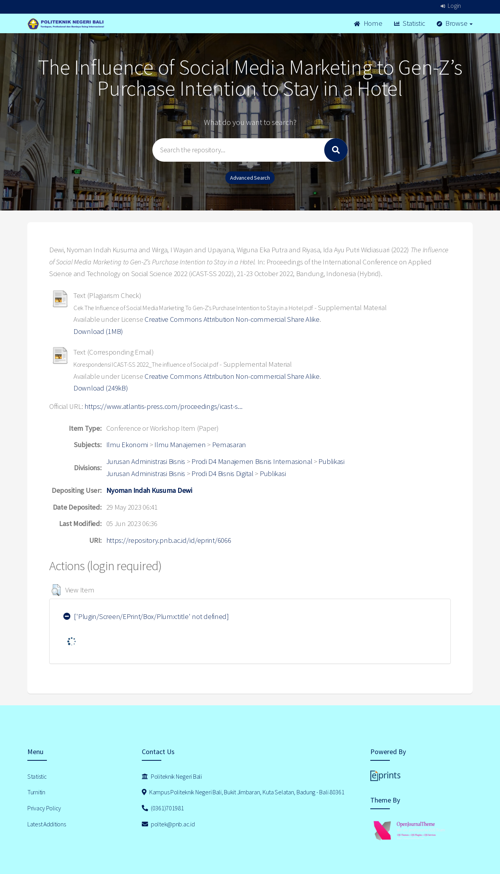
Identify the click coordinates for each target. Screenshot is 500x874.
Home (368, 23)
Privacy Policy (44, 808)
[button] (56, 590)
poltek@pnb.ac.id (168, 824)
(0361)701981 (163, 808)
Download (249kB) (100, 387)
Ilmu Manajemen (179, 444)
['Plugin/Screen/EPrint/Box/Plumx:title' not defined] (146, 616)
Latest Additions (46, 824)
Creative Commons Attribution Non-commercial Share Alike (232, 319)
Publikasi (331, 461)
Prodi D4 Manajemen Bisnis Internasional (251, 461)
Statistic (409, 23)
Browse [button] (455, 23)
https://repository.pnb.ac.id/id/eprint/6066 (168, 540)
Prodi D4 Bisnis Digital (222, 473)
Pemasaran (229, 444)
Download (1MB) (98, 331)
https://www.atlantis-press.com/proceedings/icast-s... (163, 406)
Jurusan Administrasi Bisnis (145, 461)
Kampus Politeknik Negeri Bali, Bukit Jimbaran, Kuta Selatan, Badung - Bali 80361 (243, 792)
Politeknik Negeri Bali (172, 776)
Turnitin (36, 792)
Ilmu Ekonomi (127, 444)
